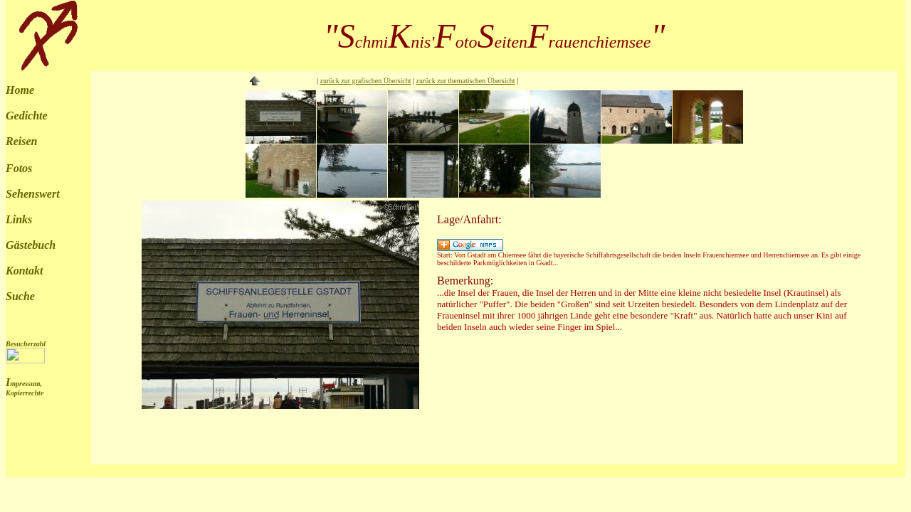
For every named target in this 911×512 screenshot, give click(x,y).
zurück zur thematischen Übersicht (465, 81)
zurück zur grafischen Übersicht (365, 81)
